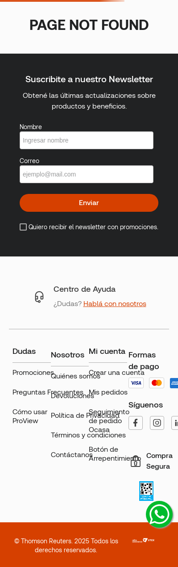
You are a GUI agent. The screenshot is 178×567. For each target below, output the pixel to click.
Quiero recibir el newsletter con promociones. (93, 227)
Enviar (89, 202)
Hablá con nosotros (114, 303)
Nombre (31, 126)
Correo (29, 160)
